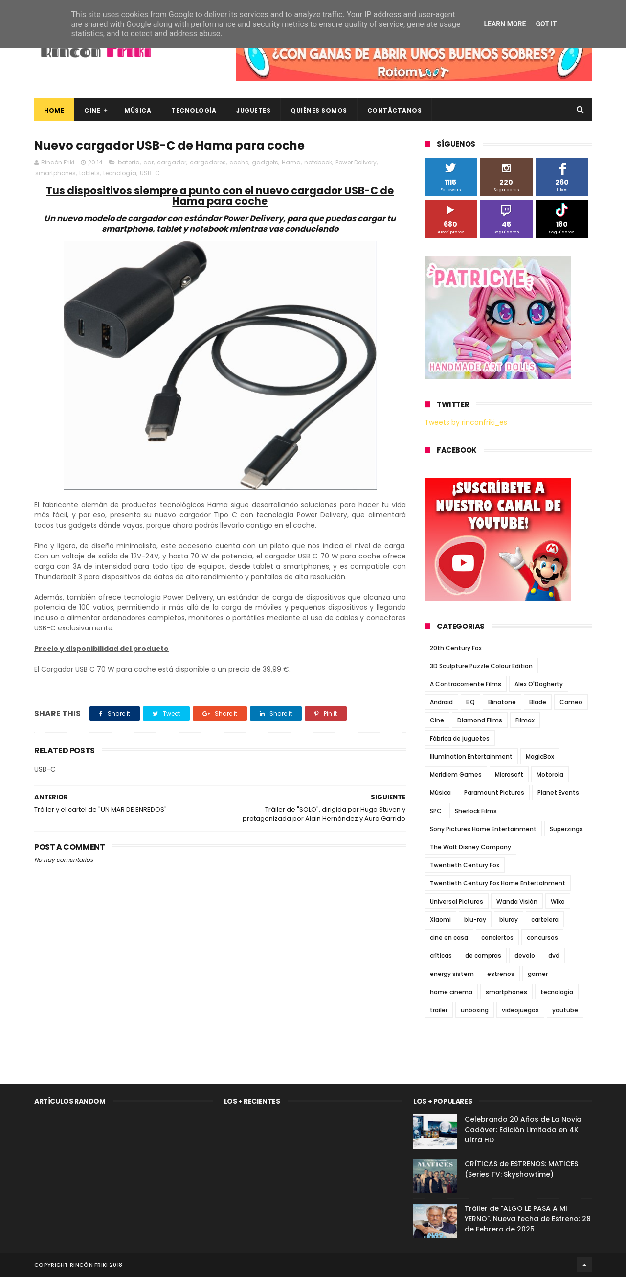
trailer (438, 1010)
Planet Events (558, 793)
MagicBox (540, 756)
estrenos (500, 974)
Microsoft (509, 774)
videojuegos (520, 1010)
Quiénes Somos (319, 110)
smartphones (55, 173)
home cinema (451, 992)
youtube (565, 1010)
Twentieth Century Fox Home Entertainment (497, 883)
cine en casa (449, 937)
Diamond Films (479, 720)
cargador (171, 162)
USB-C (150, 173)
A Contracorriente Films (465, 684)
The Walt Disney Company (470, 847)
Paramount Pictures (494, 793)
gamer (538, 974)
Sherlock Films (476, 811)
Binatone (502, 702)
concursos (542, 937)
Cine (92, 110)
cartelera (545, 919)
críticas (441, 956)
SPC (436, 811)
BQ (470, 702)
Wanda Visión (516, 901)
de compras (483, 956)
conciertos (497, 937)
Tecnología (193, 110)
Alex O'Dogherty (538, 684)
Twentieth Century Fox (464, 865)
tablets (89, 173)
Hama (291, 162)
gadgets (265, 162)
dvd (553, 956)
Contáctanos (394, 110)
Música (137, 110)
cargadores (208, 162)
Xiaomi (440, 919)
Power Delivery (356, 162)
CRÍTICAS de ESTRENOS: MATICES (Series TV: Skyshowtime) (521, 1169)
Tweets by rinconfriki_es (466, 422)
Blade (537, 702)
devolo (524, 956)
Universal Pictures (456, 901)
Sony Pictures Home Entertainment (483, 829)
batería (129, 162)
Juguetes (253, 110)
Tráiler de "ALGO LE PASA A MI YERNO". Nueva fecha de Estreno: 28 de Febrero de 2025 (528, 1219)
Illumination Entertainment (471, 756)
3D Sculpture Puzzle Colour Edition (481, 666)
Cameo (570, 702)
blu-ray (475, 919)
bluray (508, 919)
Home (54, 110)
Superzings (566, 829)
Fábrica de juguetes (460, 738)
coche (238, 162)
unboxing (475, 1010)
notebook (318, 162)
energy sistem (452, 974)
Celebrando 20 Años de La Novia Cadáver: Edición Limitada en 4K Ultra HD (523, 1129)
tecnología (119, 173)
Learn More (505, 24)
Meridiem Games (456, 774)
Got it (546, 24)
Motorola (550, 774)
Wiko (558, 901)
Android (441, 702)
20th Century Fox (456, 648)
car (148, 162)
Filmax (525, 720)
